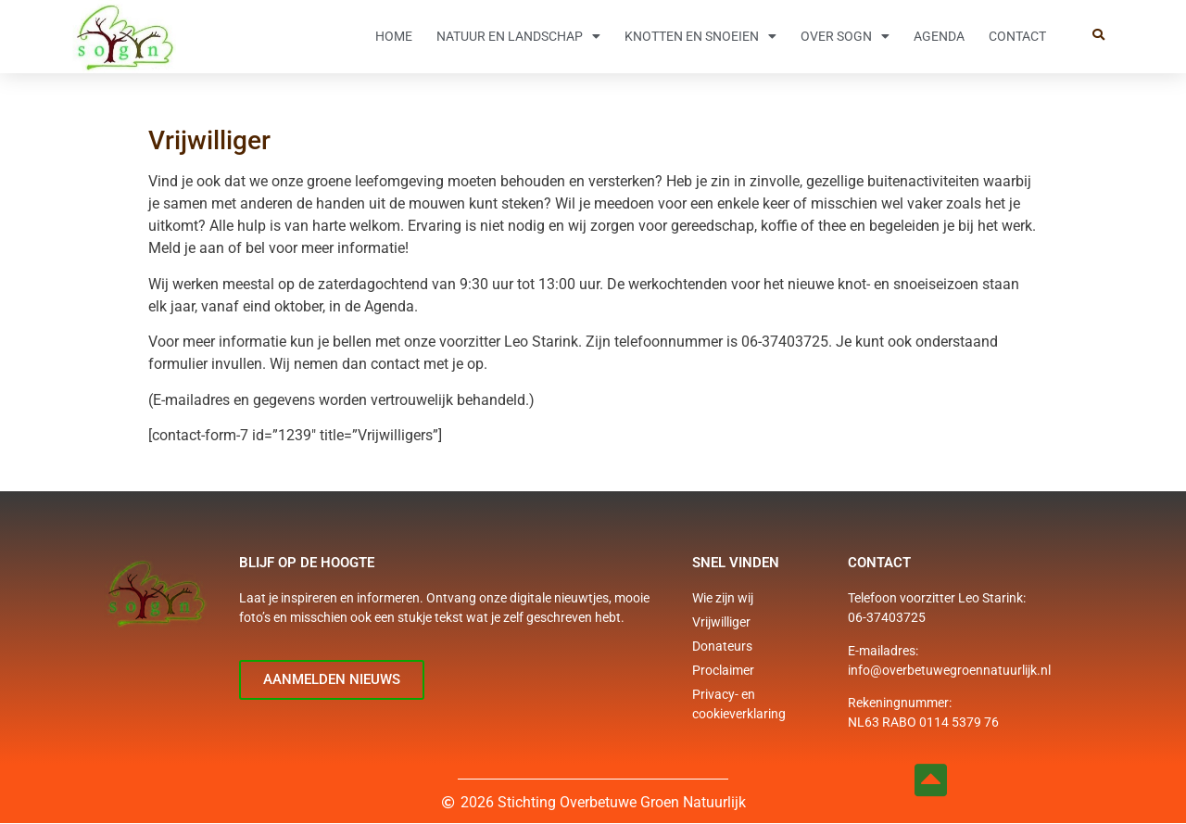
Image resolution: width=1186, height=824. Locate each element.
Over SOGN (845, 36)
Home (393, 36)
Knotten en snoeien (700, 36)
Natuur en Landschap (518, 36)
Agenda (939, 36)
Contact (1017, 36)
